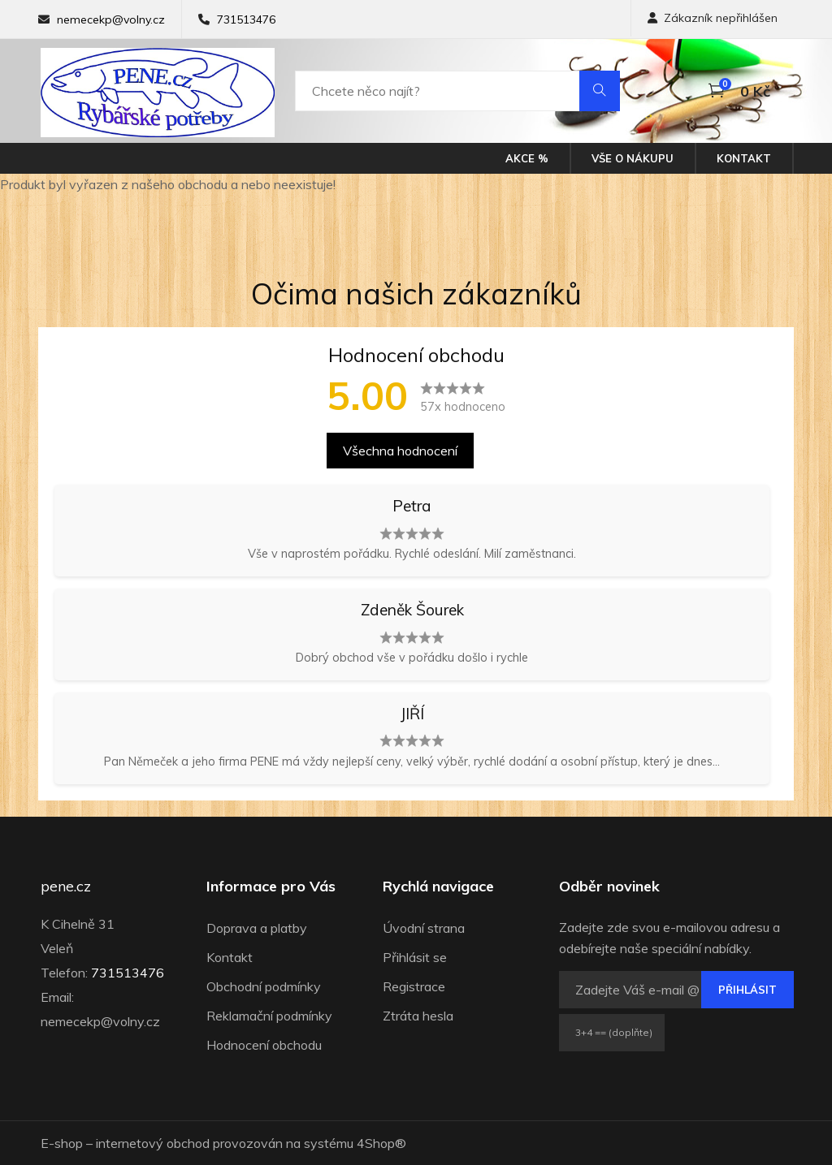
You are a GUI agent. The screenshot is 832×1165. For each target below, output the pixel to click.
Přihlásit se (415, 957)
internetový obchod (153, 1143)
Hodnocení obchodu (264, 1045)
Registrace (414, 986)
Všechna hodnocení (400, 450)
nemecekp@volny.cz (111, 19)
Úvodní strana (424, 928)
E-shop (62, 1143)
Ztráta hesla (418, 1016)
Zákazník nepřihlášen (713, 18)
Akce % (526, 158)
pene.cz (66, 886)
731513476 (246, 19)
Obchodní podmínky (263, 986)
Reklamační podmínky (269, 1016)
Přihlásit (747, 989)
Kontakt (744, 158)
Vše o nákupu (633, 158)
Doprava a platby (256, 928)
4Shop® (381, 1143)
